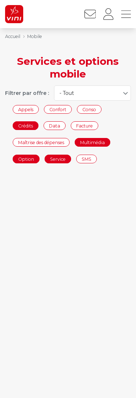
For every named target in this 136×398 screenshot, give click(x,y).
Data (54, 126)
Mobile (34, 36)
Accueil (12, 36)
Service (58, 159)
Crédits (25, 126)
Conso (89, 109)
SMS (86, 159)
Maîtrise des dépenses (41, 142)
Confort (57, 109)
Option (26, 159)
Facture (84, 126)
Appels (25, 109)
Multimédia (92, 142)
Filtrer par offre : (27, 93)
